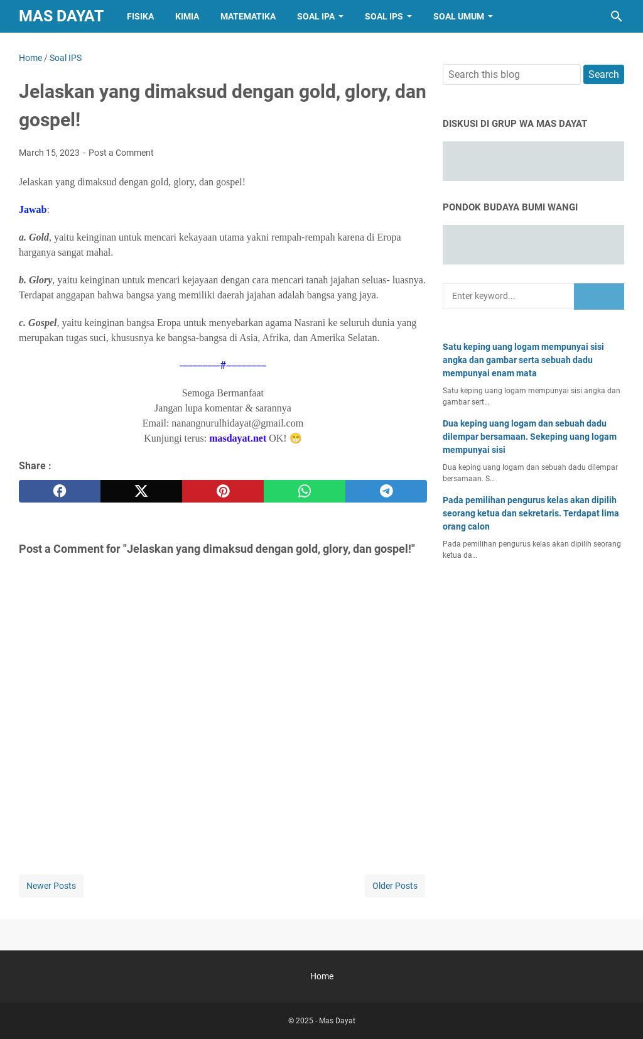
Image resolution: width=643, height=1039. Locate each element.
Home (321, 976)
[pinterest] (223, 491)
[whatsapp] (304, 491)
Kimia (187, 16)
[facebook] (59, 491)
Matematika (248, 16)
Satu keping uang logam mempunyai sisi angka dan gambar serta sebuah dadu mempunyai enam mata (523, 360)
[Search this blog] (616, 16)
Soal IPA (316, 16)
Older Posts (395, 886)
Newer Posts (51, 886)
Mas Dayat (61, 16)
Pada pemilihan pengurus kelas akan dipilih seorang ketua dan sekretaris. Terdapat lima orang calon (531, 513)
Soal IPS (384, 16)
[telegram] (386, 491)
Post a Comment (121, 153)
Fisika (140, 16)
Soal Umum (458, 16)
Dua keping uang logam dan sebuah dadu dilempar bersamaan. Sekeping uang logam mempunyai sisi (530, 436)
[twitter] (141, 491)
